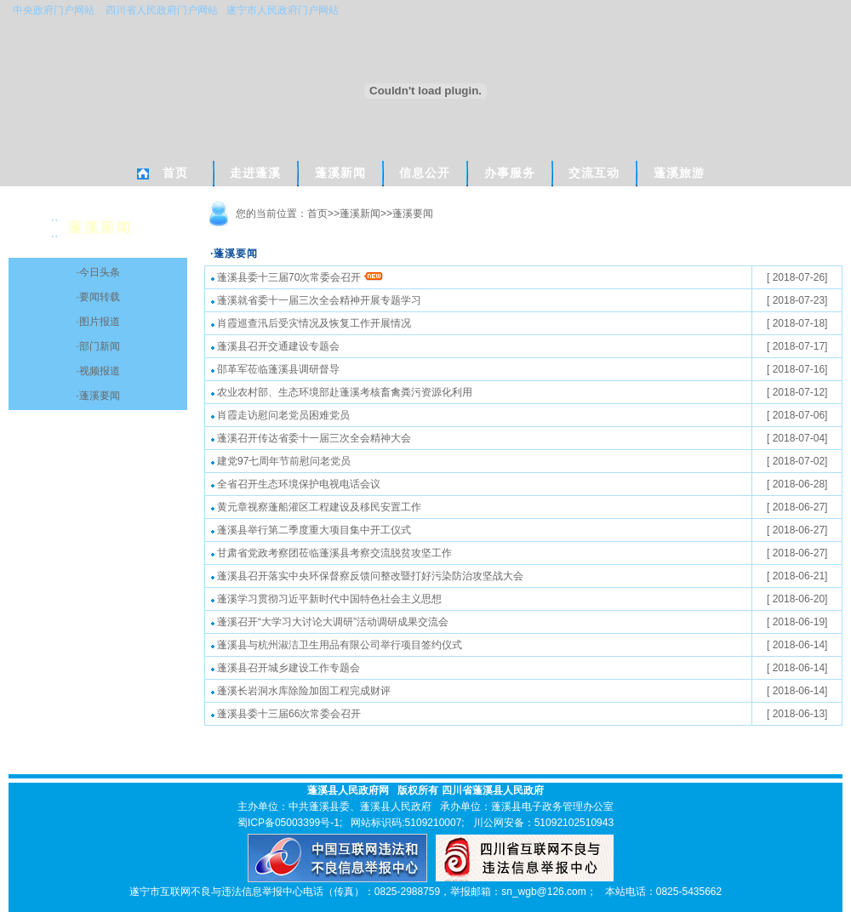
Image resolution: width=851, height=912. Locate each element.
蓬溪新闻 (340, 173)
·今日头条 (97, 272)
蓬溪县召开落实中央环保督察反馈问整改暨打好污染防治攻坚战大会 (367, 576)
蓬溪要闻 (412, 213)
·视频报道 (97, 371)
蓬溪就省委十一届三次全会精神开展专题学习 (316, 300)
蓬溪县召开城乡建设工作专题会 (285, 668)
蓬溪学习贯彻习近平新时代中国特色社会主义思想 (326, 599)
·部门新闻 (97, 346)
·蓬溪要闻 (97, 396)
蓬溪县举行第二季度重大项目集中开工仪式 (311, 530)
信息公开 (424, 173)
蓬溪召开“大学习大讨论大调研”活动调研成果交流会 (329, 622)
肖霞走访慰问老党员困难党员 (280, 415)
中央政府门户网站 (53, 10)
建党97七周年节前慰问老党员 (281, 461)
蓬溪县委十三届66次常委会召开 (286, 714)
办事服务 (509, 173)
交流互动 (594, 173)
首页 (175, 173)
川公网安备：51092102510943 (543, 823)
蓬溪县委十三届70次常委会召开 (297, 277)
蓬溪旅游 (679, 173)
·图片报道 (97, 322)
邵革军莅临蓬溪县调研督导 (275, 369)
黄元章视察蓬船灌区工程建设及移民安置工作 (316, 507)
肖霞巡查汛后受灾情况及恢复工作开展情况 (311, 323)
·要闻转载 (97, 297)
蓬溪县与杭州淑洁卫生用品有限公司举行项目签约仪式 (336, 645)
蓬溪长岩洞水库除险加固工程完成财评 (301, 691)
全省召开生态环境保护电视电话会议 (295, 484)
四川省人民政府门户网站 (163, 10)
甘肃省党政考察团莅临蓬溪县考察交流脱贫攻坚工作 (331, 553)
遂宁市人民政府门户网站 (282, 10)
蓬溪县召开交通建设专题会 (275, 346)
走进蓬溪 (255, 173)
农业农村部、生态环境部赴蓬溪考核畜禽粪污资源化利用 (341, 392)
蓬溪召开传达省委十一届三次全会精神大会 (311, 438)
